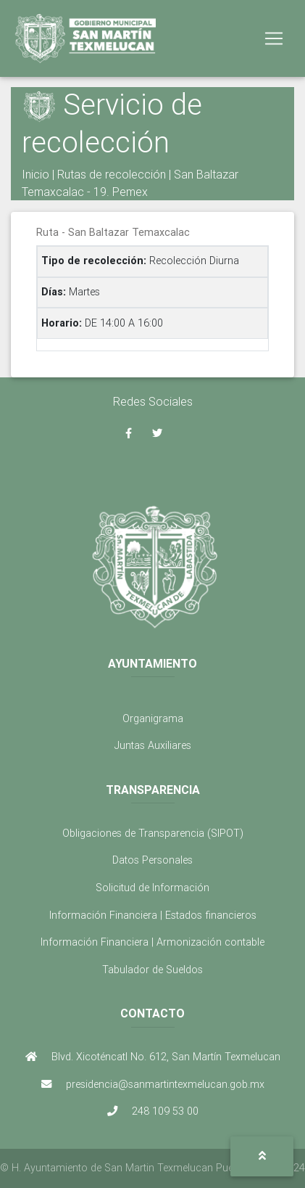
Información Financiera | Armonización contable (152, 942)
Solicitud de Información (152, 887)
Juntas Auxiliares (152, 745)
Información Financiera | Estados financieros (152, 915)
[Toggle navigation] (273, 38)
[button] (261, 1156)
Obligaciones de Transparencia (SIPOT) (152, 833)
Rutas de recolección (111, 174)
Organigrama (152, 718)
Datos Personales (152, 860)
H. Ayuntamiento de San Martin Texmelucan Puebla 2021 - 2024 (158, 1167)
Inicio (35, 174)
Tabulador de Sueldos (152, 969)
